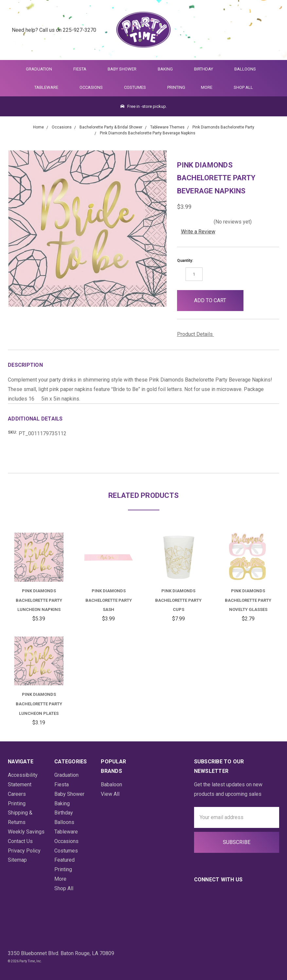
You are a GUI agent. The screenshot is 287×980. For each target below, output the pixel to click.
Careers (17, 794)
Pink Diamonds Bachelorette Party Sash (108, 600)
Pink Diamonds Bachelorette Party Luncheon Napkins (39, 600)
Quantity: (185, 260)
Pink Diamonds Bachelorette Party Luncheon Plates (39, 704)
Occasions (94, 87)
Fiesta (82, 69)
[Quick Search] (239, 30)
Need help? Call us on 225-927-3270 (54, 30)
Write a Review (198, 231)
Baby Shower (125, 69)
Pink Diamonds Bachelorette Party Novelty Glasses (248, 600)
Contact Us (20, 841)
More (205, 87)
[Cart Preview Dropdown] (271, 30)
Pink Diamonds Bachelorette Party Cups (178, 600)
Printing (176, 87)
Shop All (243, 87)
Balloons (247, 69)
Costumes (138, 87)
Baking (168, 69)
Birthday (206, 69)
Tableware (49, 87)
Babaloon (111, 784)
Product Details (197, 334)
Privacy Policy (24, 851)
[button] (254, 300)
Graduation (42, 69)
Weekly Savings (26, 832)
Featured (64, 860)
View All (110, 794)
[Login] (255, 30)
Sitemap (17, 860)
